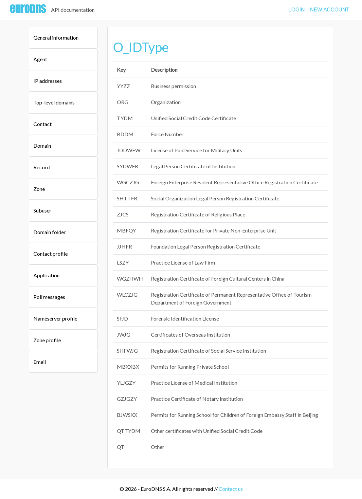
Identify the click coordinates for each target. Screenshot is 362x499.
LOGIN (296, 9)
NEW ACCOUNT (329, 9)
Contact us (231, 489)
